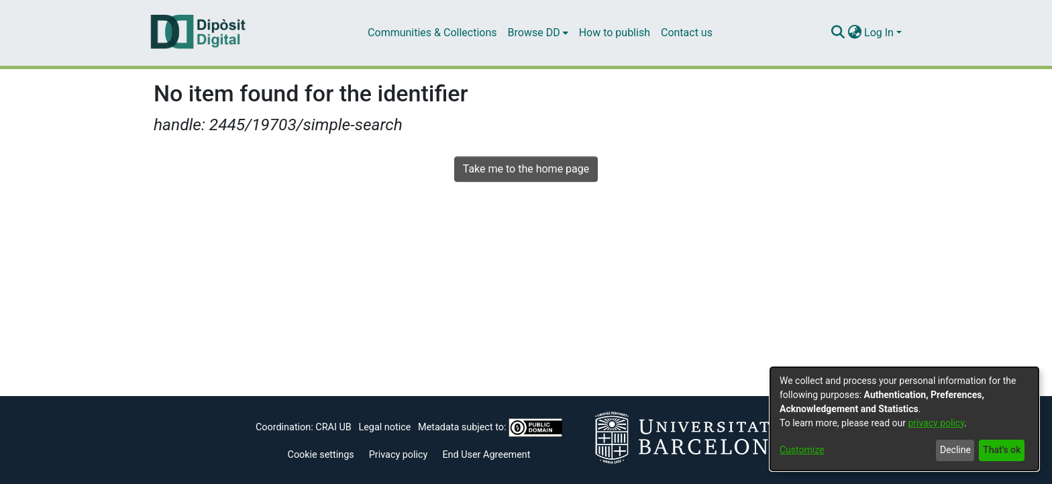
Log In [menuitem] (879, 32)
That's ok (1001, 449)
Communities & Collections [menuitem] (432, 32)
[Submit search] (837, 33)
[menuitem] (538, 32)
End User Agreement (486, 455)
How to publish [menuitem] (614, 32)
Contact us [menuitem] (687, 32)
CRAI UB (333, 427)
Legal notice (384, 427)
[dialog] (904, 419)
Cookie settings (321, 455)
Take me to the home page (526, 168)
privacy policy (936, 423)
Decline (955, 449)
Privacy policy (398, 455)
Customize (802, 449)
